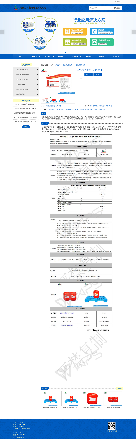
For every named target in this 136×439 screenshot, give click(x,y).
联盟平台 (116, 56)
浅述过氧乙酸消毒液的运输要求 (24, 104)
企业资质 (75, 56)
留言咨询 (88, 74)
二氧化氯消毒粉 (20, 94)
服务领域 (88, 56)
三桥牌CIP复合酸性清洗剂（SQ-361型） (101, 106)
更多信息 (98, 74)
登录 (116, 2)
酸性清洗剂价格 (84, 109)
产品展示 (34, 56)
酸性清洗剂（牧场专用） (82, 65)
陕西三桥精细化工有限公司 (97, 109)
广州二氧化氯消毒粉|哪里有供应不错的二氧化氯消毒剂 (26, 121)
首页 (20, 56)
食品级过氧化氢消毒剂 (22, 74)
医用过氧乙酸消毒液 (21, 89)
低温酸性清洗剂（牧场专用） (54, 106)
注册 (120, 2)
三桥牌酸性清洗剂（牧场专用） (57, 109)
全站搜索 (117, 8)
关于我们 (47, 56)
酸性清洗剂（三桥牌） (72, 109)
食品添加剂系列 (20, 84)
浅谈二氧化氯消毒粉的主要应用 (24, 113)
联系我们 (102, 56)
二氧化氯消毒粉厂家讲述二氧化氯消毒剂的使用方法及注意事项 (26, 108)
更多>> (120, 388)
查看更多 (26, 127)
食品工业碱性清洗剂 (21, 70)
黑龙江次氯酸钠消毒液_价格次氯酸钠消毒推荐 (26, 117)
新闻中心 (61, 56)
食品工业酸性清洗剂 (68, 65)
